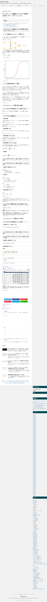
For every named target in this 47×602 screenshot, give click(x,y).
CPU (33, 509)
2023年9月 (34, 420)
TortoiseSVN (35, 545)
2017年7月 (34, 488)
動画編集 (34, 570)
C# (34, 5)
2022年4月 (34, 438)
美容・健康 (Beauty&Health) (37, 578)
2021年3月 (34, 453)
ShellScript (34, 541)
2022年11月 (34, 430)
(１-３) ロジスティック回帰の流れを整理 (10, 26)
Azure (34, 527)
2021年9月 (34, 446)
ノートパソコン (35, 559)
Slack (33, 542)
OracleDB (19, 5)
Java (3, 5)
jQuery (34, 521)
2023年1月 (34, 428)
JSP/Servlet (35, 519)
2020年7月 (34, 462)
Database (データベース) (36, 510)
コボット (34, 554)
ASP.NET (34, 502)
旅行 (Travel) (35, 575)
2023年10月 (34, 419)
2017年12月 (34, 484)
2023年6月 (34, 423)
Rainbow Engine (4, 1)
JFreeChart (35, 518)
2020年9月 (34, 460)
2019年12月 (34, 470)
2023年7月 (34, 422)
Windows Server (35, 550)
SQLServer (34, 543)
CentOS (34, 525)
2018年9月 (34, 479)
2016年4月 (34, 495)
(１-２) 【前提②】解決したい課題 (9, 25)
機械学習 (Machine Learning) (7, 304)
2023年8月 (34, 421)
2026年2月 (34, 414)
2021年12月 (34, 443)
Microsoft (34, 526)
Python (27, 5)
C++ (33, 505)
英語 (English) (35, 587)
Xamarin (34, 504)
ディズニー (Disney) (36, 574)
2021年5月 (34, 451)
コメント (5, 315)
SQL (34, 511)
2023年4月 (34, 426)
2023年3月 (34, 427)
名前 (5, 327)
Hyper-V (34, 551)
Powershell (34, 536)
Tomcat (34, 544)
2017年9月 (34, 486)
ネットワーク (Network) (36, 558)
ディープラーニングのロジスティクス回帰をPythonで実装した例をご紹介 (16, 380)
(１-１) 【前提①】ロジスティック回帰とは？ (10, 24)
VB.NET (34, 546)
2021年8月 (34, 447)
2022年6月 (34, 436)
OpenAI (34, 586)
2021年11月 (34, 444)
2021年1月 (34, 455)
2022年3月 (34, 439)
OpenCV (34, 538)
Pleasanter (34, 535)
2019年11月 (34, 471)
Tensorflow (34, 583)
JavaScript (34, 520)
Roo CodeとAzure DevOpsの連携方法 (38, 407)
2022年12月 (34, 429)
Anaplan (34, 500)
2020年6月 (34, 463)
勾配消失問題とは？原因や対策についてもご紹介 (16, 374)
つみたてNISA (35, 553)
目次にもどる (5, 80)
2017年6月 (34, 489)
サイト (5, 334)
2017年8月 (34, 487)
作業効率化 (34, 569)
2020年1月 (34, 469)
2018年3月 (34, 481)
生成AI (34, 584)
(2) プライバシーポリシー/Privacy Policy (29, 594)
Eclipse (34, 517)
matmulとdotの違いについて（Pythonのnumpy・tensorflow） (18, 348)
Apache (34, 501)
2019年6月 (34, 477)
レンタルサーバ (35, 568)
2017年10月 (34, 485)
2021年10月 (34, 445)
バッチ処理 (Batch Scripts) (37, 562)
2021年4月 (34, 452)
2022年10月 (34, 431)
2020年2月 (34, 468)
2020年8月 (34, 461)
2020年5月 (34, 464)
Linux (11, 5)
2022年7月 (34, 435)
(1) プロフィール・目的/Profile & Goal (18, 594)
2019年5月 (34, 478)
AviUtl (34, 571)
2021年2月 (34, 454)
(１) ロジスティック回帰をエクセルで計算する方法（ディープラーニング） (15, 23)
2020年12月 (34, 456)
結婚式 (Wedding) (36, 577)
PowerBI (34, 529)
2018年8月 (34, 480)
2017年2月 (34, 494)
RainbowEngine (7, 308)
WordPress (34, 552)
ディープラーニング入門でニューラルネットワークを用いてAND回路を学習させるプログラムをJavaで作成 (18, 368)
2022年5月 (34, 437)
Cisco (33, 508)
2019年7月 (34, 476)
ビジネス (34, 566)
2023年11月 (34, 418)
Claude (34, 585)
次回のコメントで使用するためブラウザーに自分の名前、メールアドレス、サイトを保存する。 (16, 339)
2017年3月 (34, 493)
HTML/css (34, 513)
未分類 (34, 579)
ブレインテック (35, 567)
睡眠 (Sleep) (35, 576)
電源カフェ (35, 561)
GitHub (34, 512)
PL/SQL (34, 534)
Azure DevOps (35, 528)
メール (5, 330)
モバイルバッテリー (42, 5)
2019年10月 (34, 472)
